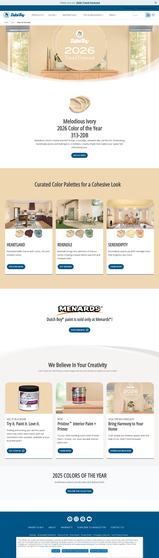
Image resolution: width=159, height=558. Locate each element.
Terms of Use (56, 546)
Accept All (56, 551)
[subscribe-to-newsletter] (144, 8)
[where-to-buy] (124, 8)
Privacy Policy (129, 542)
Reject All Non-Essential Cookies (75, 551)
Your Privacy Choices (99, 551)
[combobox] (141, 15)
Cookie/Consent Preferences (85, 544)
